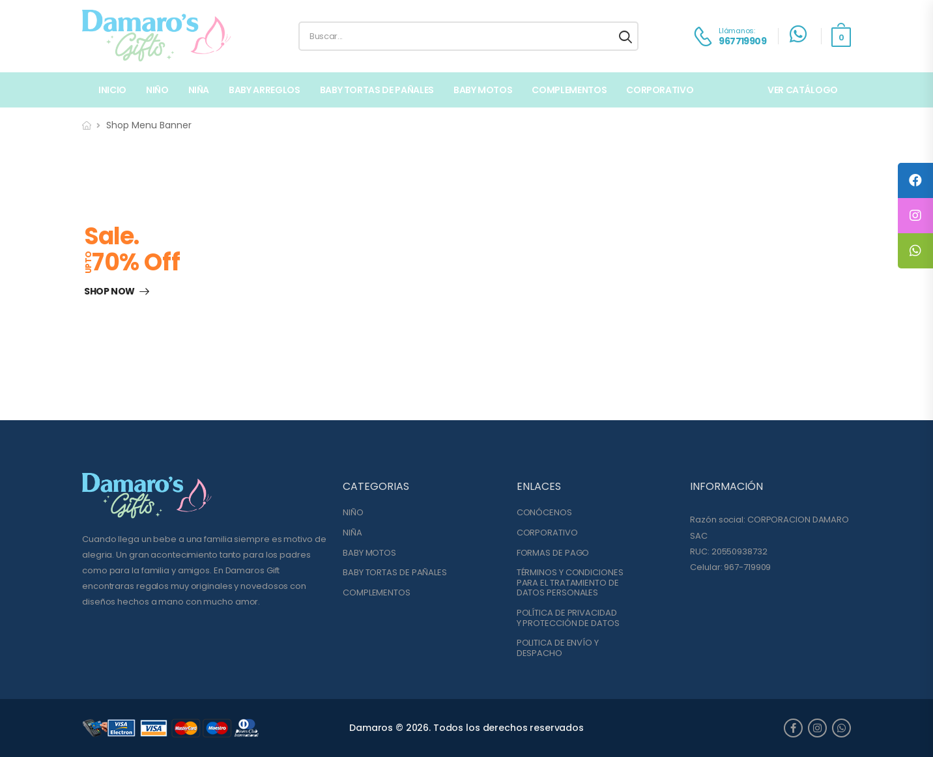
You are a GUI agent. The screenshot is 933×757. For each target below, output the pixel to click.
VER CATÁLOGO (803, 89)
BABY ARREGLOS (264, 89)
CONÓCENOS (544, 512)
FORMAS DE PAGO (553, 553)
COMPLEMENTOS (569, 89)
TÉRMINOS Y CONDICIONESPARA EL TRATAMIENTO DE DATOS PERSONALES (570, 582)
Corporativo (659, 89)
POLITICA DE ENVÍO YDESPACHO (558, 648)
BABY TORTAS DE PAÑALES (377, 89)
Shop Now (109, 292)
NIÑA (199, 89)
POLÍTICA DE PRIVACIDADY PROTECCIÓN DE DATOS (568, 618)
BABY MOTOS (483, 89)
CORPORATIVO (547, 533)
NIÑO (157, 89)
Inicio (112, 89)
